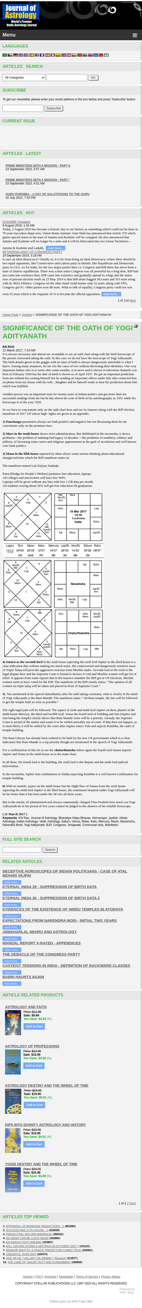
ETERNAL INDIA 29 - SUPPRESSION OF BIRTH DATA (50, 887)
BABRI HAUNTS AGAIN (23, 977)
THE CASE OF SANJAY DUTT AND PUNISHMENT (39, 1262)
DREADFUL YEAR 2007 (21, 1254)
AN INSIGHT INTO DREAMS (24, 1242)
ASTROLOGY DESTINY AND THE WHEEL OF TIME (46, 1085)
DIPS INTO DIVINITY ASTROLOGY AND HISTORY (45, 1125)
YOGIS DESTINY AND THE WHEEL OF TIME (41, 1164)
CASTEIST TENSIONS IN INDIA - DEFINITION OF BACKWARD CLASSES (66, 965)
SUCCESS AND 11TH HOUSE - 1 (27, 1230)
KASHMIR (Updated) (16, 222)
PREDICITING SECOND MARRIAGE (29, 1234)
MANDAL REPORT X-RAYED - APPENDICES (42, 943)
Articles (27, 315)
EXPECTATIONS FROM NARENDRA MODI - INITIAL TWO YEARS (60, 920)
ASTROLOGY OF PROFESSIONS (32, 1046)
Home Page (10, 315)
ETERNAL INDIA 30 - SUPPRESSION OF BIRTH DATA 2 (51, 898)
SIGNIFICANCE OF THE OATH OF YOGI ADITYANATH (73, 315)
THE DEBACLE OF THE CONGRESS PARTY (41, 954)
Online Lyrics (58, 1301)
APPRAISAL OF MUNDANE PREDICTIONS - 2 (35, 1226)
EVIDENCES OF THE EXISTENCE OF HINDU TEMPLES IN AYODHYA (63, 909)
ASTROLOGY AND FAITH (26, 1007)
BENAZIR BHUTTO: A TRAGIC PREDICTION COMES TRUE (43, 1250)
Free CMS (86, 1301)
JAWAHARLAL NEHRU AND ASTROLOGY (40, 932)
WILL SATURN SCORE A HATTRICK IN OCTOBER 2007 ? (42, 1246)
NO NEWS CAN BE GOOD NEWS (27, 1238)
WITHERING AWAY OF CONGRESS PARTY (32, 252)
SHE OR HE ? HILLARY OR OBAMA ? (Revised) (36, 1258)
